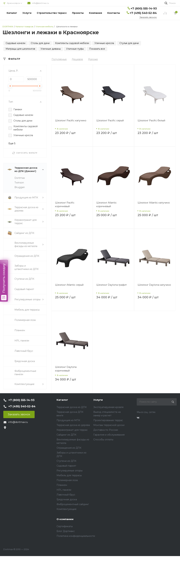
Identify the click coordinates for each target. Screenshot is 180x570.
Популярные (59, 59)
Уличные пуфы (75, 48)
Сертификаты (65, 526)
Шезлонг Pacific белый (151, 120)
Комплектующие (67, 509)
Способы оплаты (103, 439)
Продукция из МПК (68, 420)
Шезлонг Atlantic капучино (154, 202)
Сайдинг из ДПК (66, 434)
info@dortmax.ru (40, 3)
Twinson (19, 182)
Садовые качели (15, 43)
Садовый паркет (66, 465)
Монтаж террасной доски (108, 425)
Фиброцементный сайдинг (73, 504)
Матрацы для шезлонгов (20, 48)
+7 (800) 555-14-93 (144, 8)
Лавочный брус (66, 494)
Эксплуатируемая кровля (108, 407)
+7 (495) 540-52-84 (143, 13)
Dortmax (19, 177)
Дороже (93, 59)
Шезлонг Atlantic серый (69, 284)
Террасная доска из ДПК (72, 407)
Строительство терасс (52, 12)
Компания (95, 12)
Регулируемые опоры (70, 470)
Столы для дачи (40, 43)
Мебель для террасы (69, 475)
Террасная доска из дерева (73, 425)
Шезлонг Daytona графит (111, 284)
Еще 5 (11, 143)
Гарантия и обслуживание (109, 434)
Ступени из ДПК (66, 460)
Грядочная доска (67, 499)
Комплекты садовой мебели (72, 43)
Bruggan (19, 187)
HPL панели (64, 489)
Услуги (26, 12)
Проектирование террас (108, 420)
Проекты (78, 12)
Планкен (62, 485)
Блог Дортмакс (66, 531)
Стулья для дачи (129, 43)
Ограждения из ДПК (69, 447)
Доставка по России (105, 429)
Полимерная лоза (67, 480)
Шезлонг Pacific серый (110, 120)
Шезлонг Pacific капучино (70, 120)
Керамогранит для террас (72, 429)
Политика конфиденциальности (76, 535)
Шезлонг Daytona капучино (154, 284)
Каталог (12, 12)
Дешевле (77, 59)
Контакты (113, 12)
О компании (65, 519)
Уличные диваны (51, 48)
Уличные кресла (104, 43)
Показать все (97, 48)
